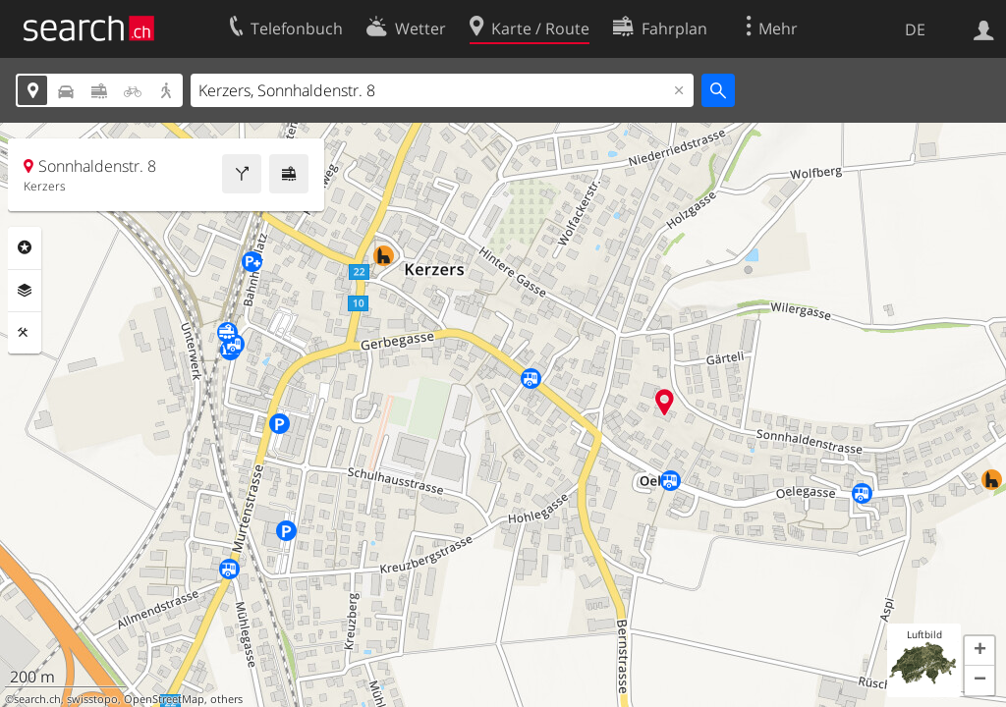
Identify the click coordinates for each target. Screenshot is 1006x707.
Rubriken (24, 247)
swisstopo (92, 699)
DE (915, 29)
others (226, 699)
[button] (979, 651)
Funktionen (24, 333)
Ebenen (24, 290)
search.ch (37, 699)
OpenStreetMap (164, 699)
